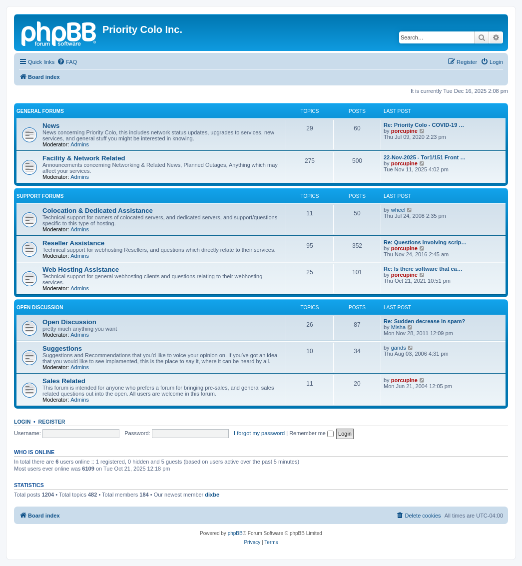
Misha (398, 327)
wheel (398, 210)
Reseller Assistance (73, 243)
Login (22, 422)
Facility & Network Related (83, 158)
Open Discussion (39, 307)
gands (398, 348)
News (50, 125)
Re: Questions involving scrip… (425, 242)
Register (51, 422)
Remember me (311, 433)
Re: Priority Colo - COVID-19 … (424, 125)
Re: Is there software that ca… (423, 269)
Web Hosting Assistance (80, 269)
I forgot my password (259, 433)
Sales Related (63, 381)
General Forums (40, 111)
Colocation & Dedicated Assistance (97, 210)
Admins (79, 144)
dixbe (212, 495)
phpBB (235, 533)
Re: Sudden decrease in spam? (424, 321)
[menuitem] (67, 62)
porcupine (404, 131)
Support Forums (39, 196)
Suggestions (62, 348)
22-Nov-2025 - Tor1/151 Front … (425, 157)
